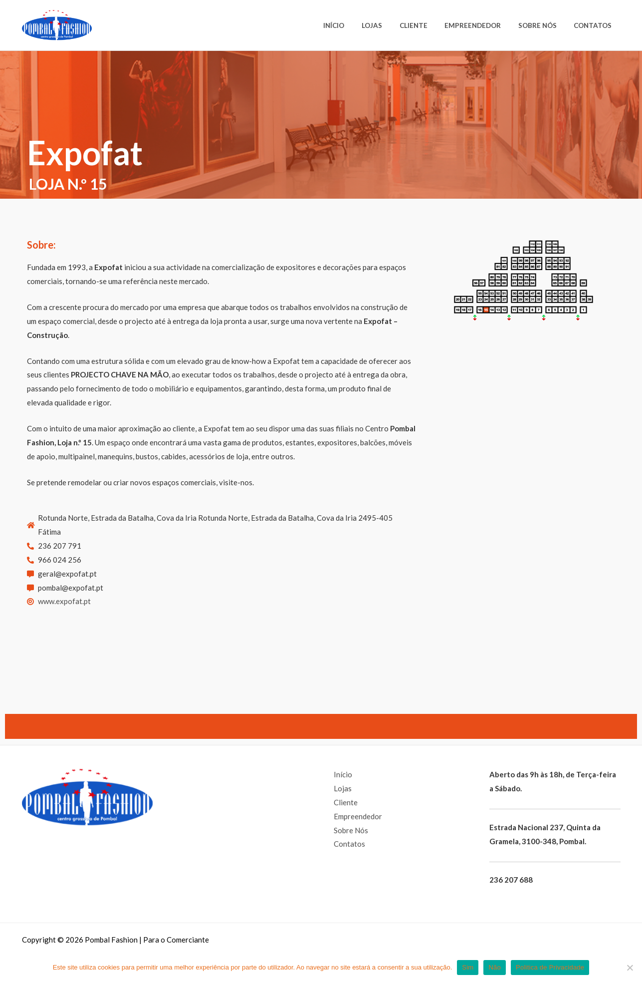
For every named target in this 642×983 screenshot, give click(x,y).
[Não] (630, 968)
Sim (467, 967)
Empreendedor (482, 25)
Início (354, 25)
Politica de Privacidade (550, 967)
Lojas (389, 25)
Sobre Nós (543, 25)
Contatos (595, 25)
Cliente (426, 25)
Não (494, 967)
